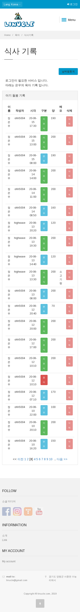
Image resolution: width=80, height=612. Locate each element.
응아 (44, 379)
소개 (4, 535)
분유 (44, 158)
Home (7, 35)
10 (50, 459)
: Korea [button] (12, 4)
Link (4, 540)
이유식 (44, 124)
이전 (20, 459)
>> (65, 459)
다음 (60, 459)
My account (8, 561)
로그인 (72, 4)
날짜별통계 (68, 71)
